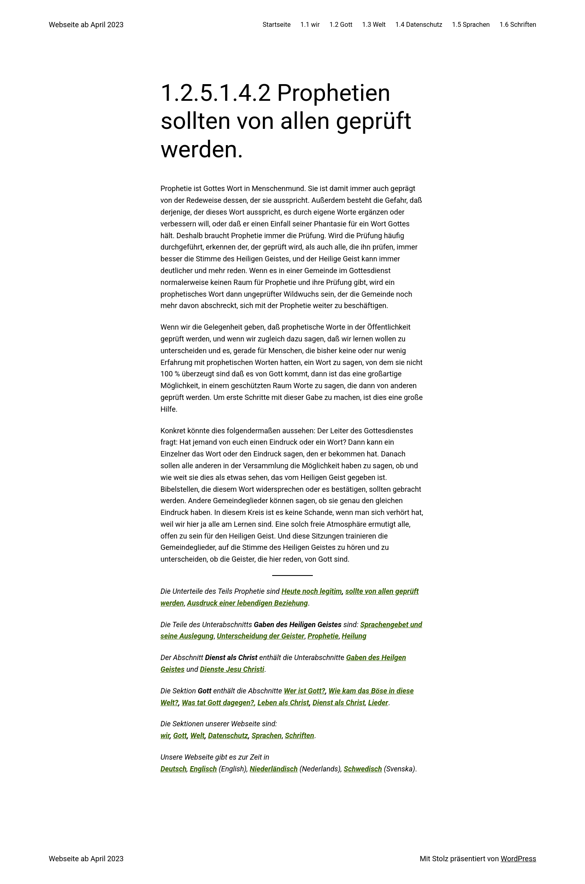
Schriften (299, 735)
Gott (180, 735)
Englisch (203, 769)
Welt (198, 735)
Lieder (378, 702)
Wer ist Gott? (304, 690)
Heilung (354, 636)
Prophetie (323, 636)
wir (164, 735)
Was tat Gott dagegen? (218, 702)
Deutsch (173, 769)
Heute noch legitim (312, 591)
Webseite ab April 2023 (86, 24)
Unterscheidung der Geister (260, 636)
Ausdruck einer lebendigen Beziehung (247, 603)
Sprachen (266, 735)
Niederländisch (274, 769)
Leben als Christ (283, 702)
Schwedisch (363, 769)
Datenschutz (228, 735)
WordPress (518, 858)
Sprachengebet (384, 624)
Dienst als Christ (338, 702)
